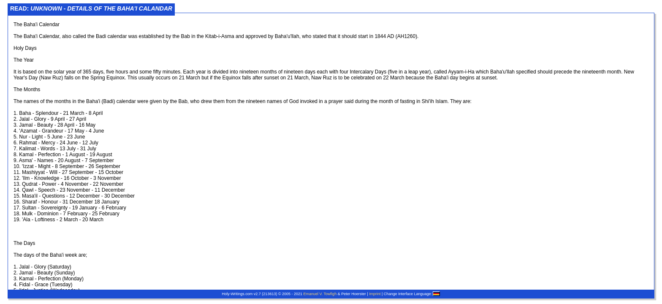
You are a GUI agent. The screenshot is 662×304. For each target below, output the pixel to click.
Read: (91, 8)
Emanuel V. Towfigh (320, 294)
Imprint (375, 294)
